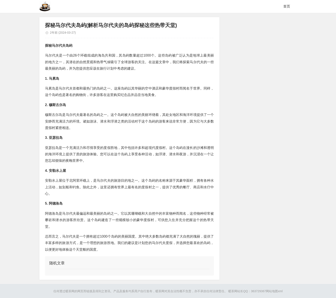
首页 (286, 6)
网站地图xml (274, 291)
